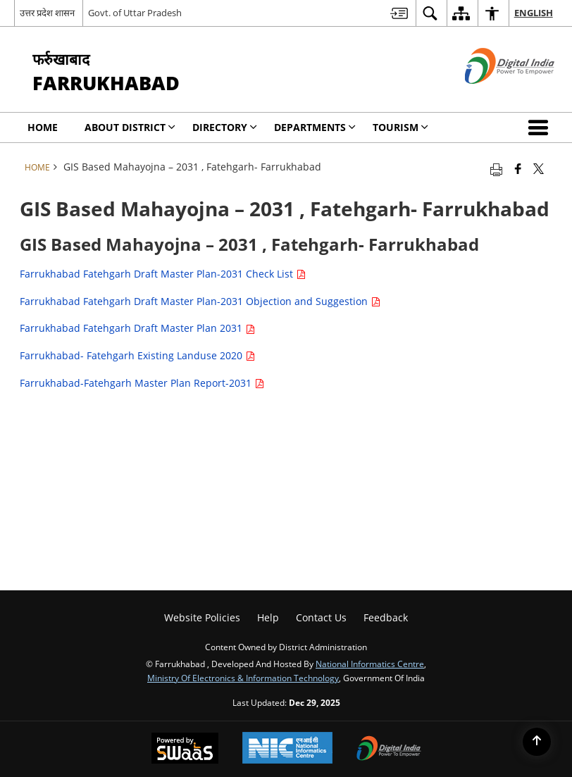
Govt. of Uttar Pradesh (135, 12)
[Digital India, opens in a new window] (389, 749)
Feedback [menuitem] (385, 617)
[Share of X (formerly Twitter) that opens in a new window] (538, 168)
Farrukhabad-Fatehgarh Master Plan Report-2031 (142, 383)
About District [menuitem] (130, 127)
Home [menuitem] (42, 127)
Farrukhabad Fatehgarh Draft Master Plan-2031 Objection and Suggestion (200, 301)
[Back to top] (537, 742)
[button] (541, 127)
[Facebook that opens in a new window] (518, 168)
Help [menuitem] (268, 617)
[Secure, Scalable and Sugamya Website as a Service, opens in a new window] (185, 749)
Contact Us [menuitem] (321, 617)
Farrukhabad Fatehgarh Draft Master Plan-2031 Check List (163, 273)
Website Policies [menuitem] (202, 617)
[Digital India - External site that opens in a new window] (492, 95)
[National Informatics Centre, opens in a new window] (287, 749)
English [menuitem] (533, 12)
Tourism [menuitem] (400, 127)
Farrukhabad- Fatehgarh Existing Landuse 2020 (137, 355)
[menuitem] (399, 13)
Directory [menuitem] (224, 127)
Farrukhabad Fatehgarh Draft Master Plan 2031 (137, 328)
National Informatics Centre (370, 663)
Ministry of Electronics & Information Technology (243, 677)
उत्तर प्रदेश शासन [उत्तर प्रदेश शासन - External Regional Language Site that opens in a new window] (47, 12)
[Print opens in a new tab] (496, 168)
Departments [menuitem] (315, 127)
